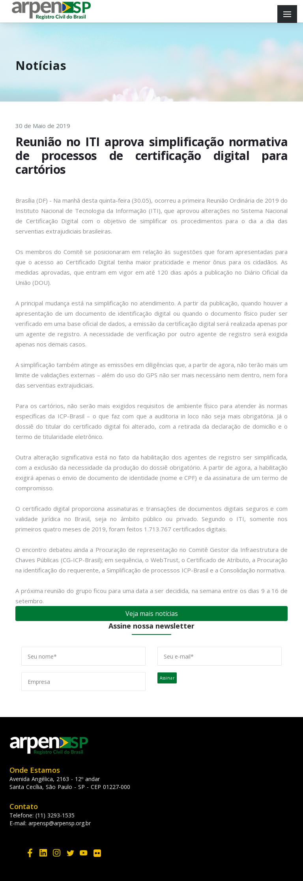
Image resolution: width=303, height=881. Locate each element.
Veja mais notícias (151, 613)
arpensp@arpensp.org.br (59, 823)
